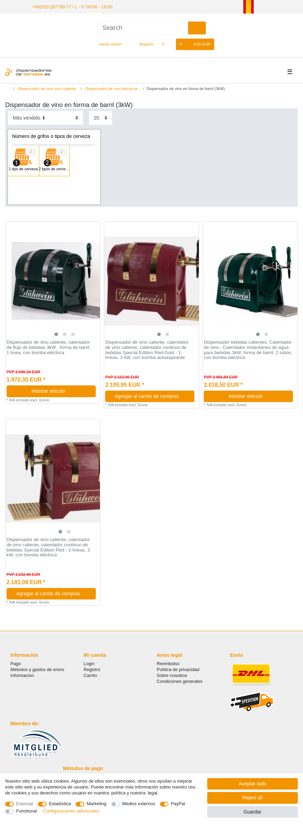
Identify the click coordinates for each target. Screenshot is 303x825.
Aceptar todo (252, 783)
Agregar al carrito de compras (152, 396)
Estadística (60, 803)
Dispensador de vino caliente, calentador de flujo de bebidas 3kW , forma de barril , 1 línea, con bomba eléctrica (49, 347)
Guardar (252, 812)
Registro (92, 669)
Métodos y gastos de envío (37, 669)
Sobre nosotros (172, 675)
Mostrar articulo (61, 390)
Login (89, 662)
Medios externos (138, 803)
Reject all (253, 797)
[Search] (197, 27)
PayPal (178, 803)
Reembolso (168, 662)
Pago (15, 662)
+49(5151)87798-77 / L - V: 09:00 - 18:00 (69, 6)
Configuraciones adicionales (71, 811)
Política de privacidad (178, 669)
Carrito (90, 675)
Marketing (97, 803)
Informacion (22, 675)
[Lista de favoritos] (166, 44)
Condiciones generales (180, 681)
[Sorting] (45, 117)
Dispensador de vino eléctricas (111, 88)
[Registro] (142, 44)
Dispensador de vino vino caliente (46, 88)
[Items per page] (100, 117)
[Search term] (142, 27)
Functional (26, 811)
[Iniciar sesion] (108, 44)
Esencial (24, 803)
